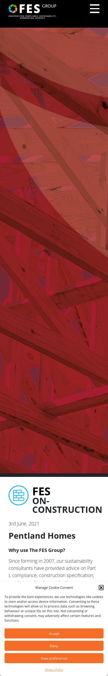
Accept (54, 633)
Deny (54, 646)
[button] (101, 587)
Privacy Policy (54, 669)
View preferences (54, 658)
